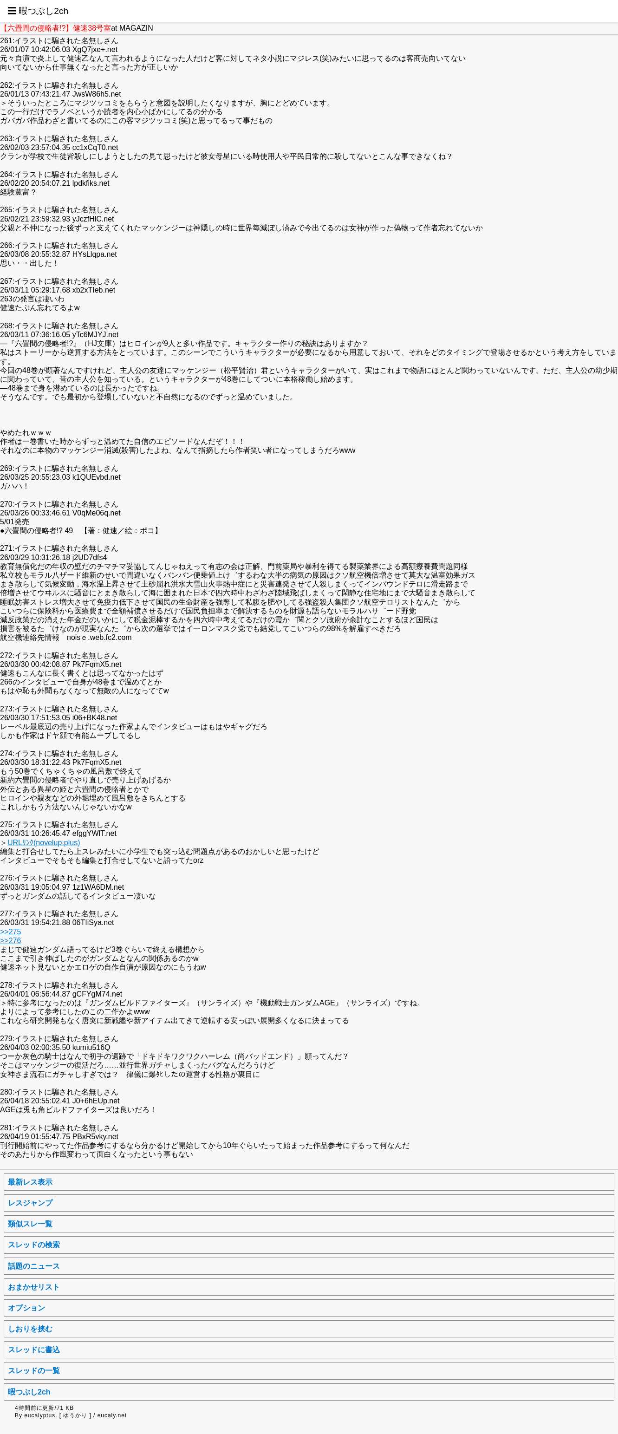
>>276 (10, 941)
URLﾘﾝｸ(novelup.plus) (43, 843)
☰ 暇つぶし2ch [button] (37, 11)
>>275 (10, 932)
